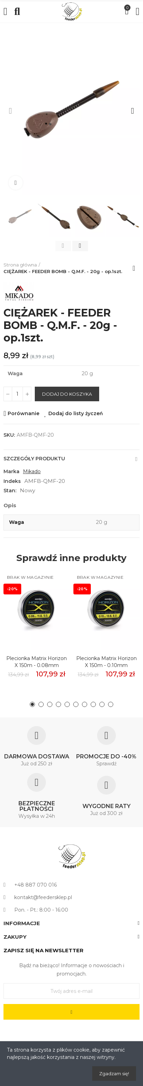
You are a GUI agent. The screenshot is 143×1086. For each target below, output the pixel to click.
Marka (11, 471)
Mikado (32, 471)
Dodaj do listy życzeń (75, 413)
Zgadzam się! (114, 1073)
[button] (10, 111)
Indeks (12, 481)
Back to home (136, 268)
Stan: (9, 490)
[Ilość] (17, 394)
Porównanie (23, 413)
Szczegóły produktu (34, 458)
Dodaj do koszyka (67, 394)
